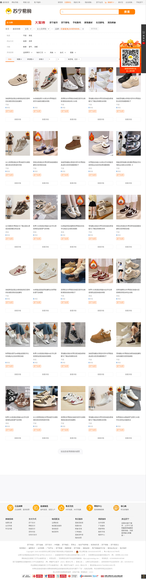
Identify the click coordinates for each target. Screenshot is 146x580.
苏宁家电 (65, 22)
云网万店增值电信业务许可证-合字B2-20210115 (35, 555)
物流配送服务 (57, 526)
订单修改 (78, 532)
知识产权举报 (83, 545)
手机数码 (77, 22)
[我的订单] (78, 2)
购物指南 (9, 519)
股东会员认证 (112, 548)
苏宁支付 (32, 523)
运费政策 (55, 523)
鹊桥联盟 (68, 548)
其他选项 (10, 52)
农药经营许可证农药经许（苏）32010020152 (117, 562)
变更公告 (79, 562)
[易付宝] (120, 2)
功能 (8, 47)
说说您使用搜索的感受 (70, 451)
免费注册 (8, 523)
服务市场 (101, 532)
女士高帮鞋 (42, 29)
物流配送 (55, 519)
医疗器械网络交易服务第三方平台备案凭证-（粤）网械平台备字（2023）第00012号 (43, 562)
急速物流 (44, 506)
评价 (7, 108)
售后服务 (79, 519)
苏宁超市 (54, 22)
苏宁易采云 (115, 545)
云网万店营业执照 (92, 562)
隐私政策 (86, 548)
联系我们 (23, 548)
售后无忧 (69, 506)
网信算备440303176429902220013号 (102, 565)
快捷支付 (32, 529)
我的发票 (78, 538)
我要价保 (78, 526)
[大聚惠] (40, 22)
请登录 (60, 2)
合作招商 (101, 523)
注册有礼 (68, 2)
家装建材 (88, 22)
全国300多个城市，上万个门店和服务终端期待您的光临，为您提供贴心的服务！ (127, 529)
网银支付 (32, 526)
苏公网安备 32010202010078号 (88, 552)
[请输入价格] (52, 59)
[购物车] (110, 2)
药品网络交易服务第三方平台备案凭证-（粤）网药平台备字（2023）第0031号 (59, 565)
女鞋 (27, 29)
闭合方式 (10, 41)
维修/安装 (78, 529)
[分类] (18, 22)
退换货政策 (79, 523)
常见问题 (8, 529)
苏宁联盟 (59, 548)
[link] (9, 59)
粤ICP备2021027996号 (112, 552)
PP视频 (56, 545)
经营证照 (52, 558)
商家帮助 (101, 529)
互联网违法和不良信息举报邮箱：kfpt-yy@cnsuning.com (79, 558)
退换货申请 (79, 535)
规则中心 (101, 535)
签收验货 (55, 529)
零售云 (73, 545)
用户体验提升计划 (98, 548)
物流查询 (55, 532)
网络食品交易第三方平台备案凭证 (34, 558)
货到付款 (32, 532)
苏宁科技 (30, 545)
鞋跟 (8, 36)
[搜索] (91, 11)
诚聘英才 (32, 548)
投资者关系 (95, 545)
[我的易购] (89, 2)
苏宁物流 (65, 545)
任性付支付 (33, 535)
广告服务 (101, 526)
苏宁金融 (39, 545)
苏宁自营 (9, 111)
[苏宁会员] (99, 2)
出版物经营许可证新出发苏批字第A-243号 (70, 555)
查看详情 (17, 119)
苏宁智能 (105, 545)
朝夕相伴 (123, 548)
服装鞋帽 (16, 29)
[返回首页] (5, 2)
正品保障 (18, 506)
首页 (7, 29)
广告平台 (50, 548)
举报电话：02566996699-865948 (113, 558)
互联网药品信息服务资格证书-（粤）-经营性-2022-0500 (108, 555)
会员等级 (8, 526)
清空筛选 (94, 29)
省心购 (123, 506)
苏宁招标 (77, 548)
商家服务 (102, 519)
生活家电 (100, 22)
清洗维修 (112, 22)
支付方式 (32, 519)
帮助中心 (98, 506)
